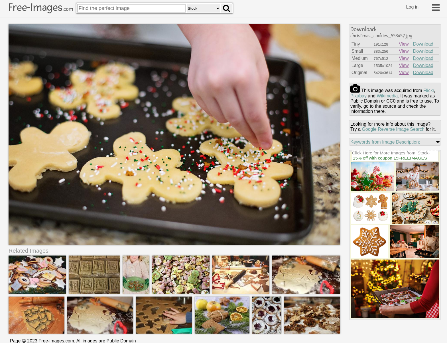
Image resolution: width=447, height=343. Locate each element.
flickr (428, 90)
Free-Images (41, 7)
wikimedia (387, 95)
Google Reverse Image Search (393, 129)
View (404, 44)
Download (423, 44)
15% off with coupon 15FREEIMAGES (390, 158)
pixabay (358, 95)
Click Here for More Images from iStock (390, 152)
